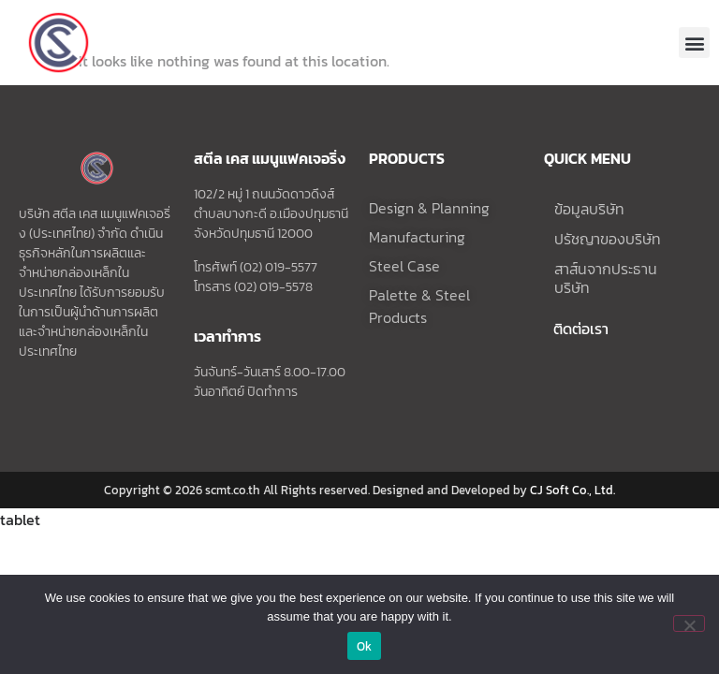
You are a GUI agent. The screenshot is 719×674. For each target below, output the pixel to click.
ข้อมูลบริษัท (589, 245)
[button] (694, 42)
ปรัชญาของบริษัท (607, 275)
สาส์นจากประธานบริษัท (605, 314)
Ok (365, 646)
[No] (689, 623)
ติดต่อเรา (581, 365)
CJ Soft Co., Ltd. (572, 526)
